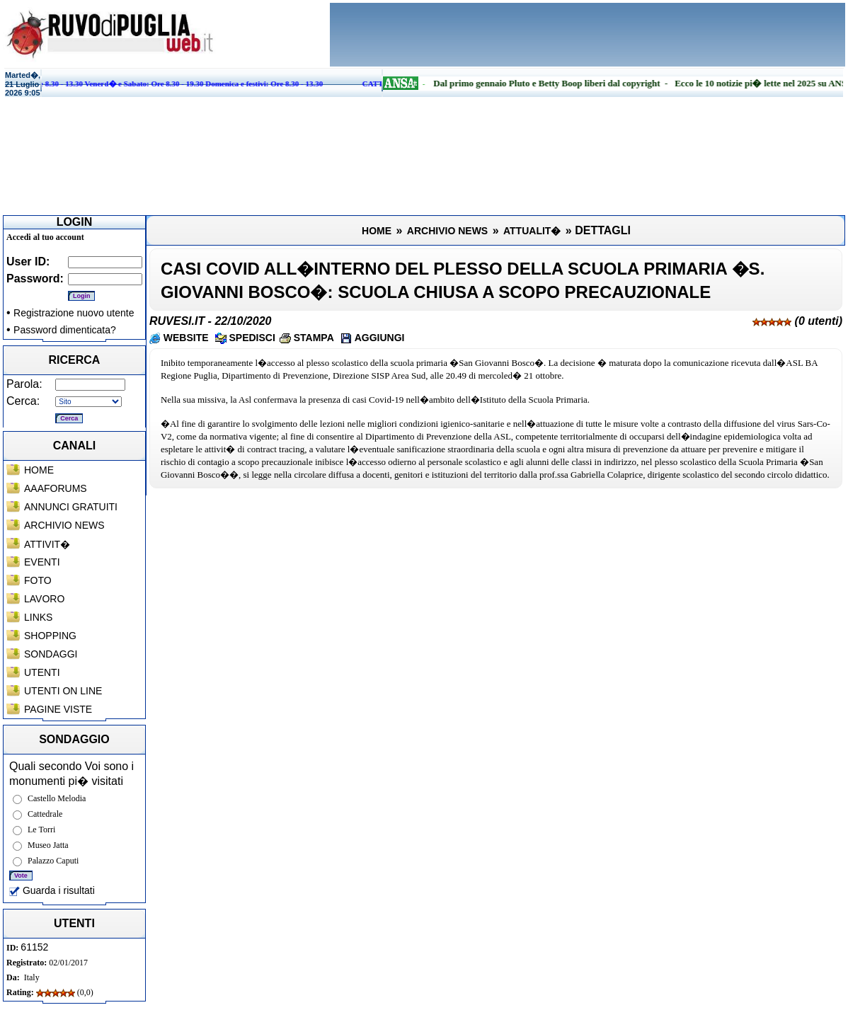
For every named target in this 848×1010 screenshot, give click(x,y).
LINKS (38, 617)
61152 (34, 947)
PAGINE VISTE (58, 709)
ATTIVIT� (47, 544)
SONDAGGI (50, 654)
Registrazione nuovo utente (73, 313)
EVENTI (42, 562)
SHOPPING (50, 635)
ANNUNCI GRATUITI (71, 506)
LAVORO (44, 598)
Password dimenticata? (64, 329)
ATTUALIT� (532, 230)
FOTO (38, 580)
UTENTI (42, 672)
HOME (39, 470)
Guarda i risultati (52, 890)
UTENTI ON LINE (63, 690)
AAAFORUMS (55, 488)
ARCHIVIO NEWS (64, 525)
